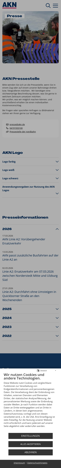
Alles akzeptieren (30, 444)
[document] (30, 402)
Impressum (19, 462)
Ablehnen (31, 452)
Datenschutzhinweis (37, 462)
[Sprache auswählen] (38, 370)
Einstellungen (30, 435)
